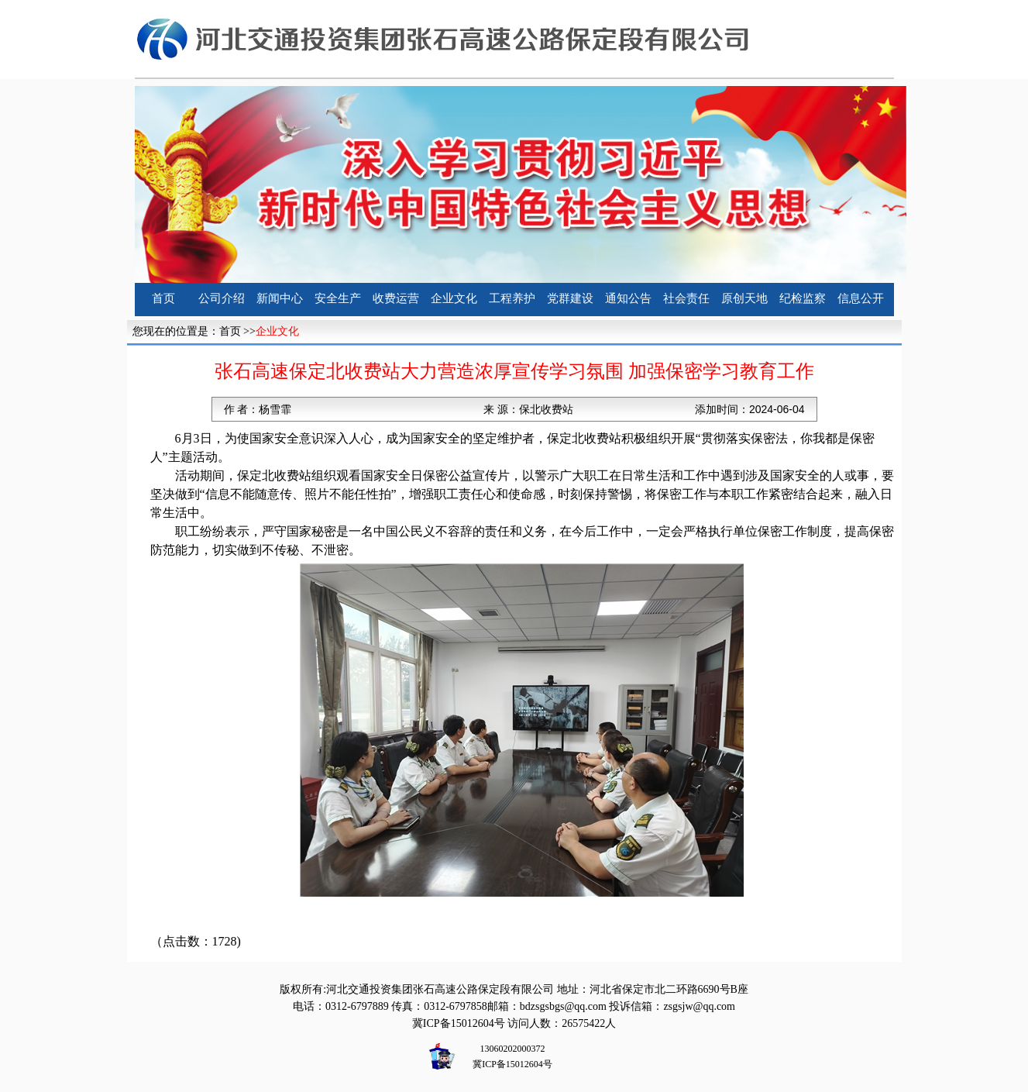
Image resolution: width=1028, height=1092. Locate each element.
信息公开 (860, 298)
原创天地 (744, 298)
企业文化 (454, 298)
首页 (163, 298)
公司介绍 (221, 298)
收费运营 (396, 298)
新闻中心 (279, 298)
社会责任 (686, 298)
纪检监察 (802, 298)
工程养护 (512, 298)
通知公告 (628, 298)
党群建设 (570, 298)
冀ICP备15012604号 (458, 1023)
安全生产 (338, 298)
